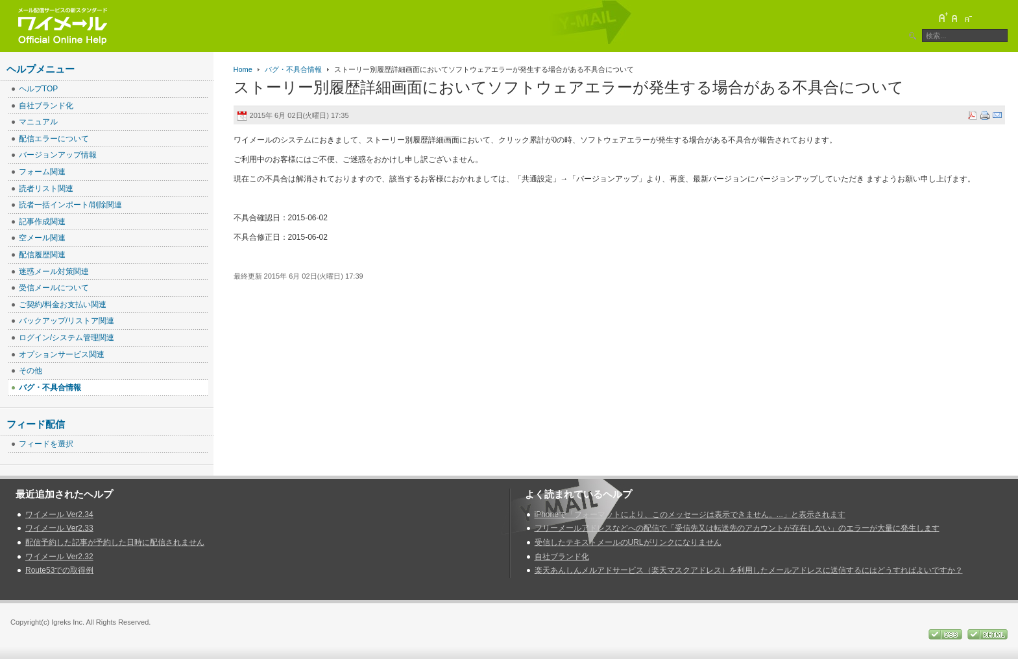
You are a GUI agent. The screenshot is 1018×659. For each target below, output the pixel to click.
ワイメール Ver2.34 (59, 514)
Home (243, 69)
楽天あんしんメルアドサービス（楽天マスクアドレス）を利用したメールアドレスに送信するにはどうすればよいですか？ (749, 570)
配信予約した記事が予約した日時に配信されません (114, 542)
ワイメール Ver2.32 (59, 556)
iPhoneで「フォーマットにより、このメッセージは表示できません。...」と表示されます (690, 514)
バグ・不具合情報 (293, 69)
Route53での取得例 (59, 570)
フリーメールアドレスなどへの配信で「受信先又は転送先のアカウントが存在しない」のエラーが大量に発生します (737, 528)
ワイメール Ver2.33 (59, 528)
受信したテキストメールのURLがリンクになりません (628, 542)
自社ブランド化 (562, 556)
